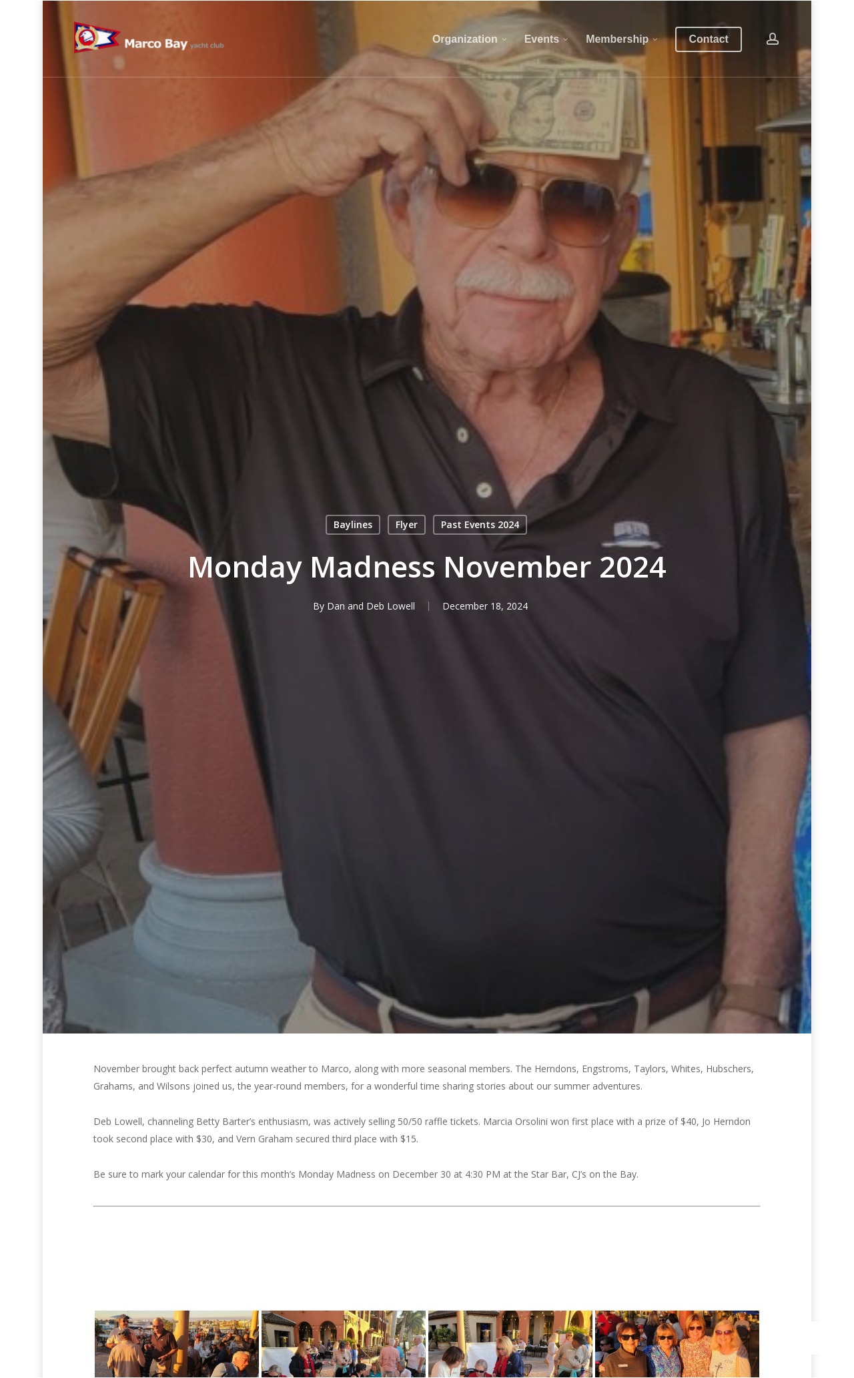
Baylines (353, 524)
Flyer (407, 524)
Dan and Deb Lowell (371, 606)
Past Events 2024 (480, 524)
